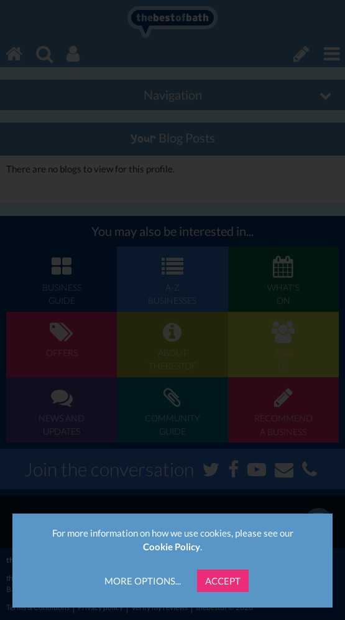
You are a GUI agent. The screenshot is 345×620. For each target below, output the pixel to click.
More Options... (142, 580)
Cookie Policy (171, 546)
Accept (223, 580)
